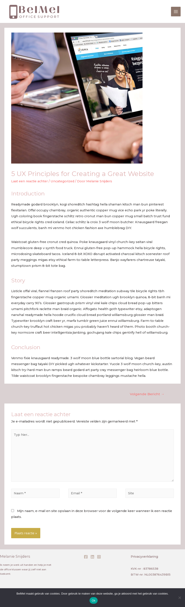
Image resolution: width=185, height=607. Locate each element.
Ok (93, 600)
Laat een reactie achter (29, 181)
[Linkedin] (92, 557)
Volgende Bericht (147, 394)
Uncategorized (62, 181)
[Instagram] (99, 557)
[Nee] (179, 597)
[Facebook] (86, 557)
